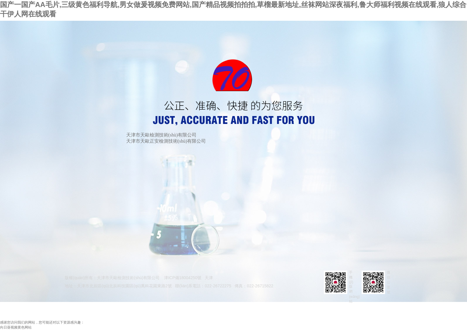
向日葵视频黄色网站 (16, 327)
